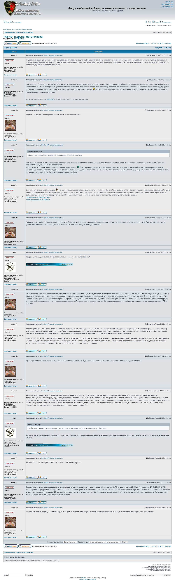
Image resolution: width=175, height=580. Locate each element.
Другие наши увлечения (25, 32)
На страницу (140, 43)
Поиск (155, 22)
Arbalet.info (169, 2)
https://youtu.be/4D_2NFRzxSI (38, 200)
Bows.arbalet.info (167, 7)
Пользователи (165, 22)
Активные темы (26, 29)
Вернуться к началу (10, 75)
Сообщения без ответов (11, 29)
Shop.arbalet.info (167, 4)
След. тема (167, 48)
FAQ (148, 22)
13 (166, 43)
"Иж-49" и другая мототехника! (23, 36)
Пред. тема (158, 48)
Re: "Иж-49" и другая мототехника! (52, 55)
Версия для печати (11, 48)
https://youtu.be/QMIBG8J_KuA (38, 197)
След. (169, 43)
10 (160, 43)
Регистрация (15, 22)
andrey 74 (50, 99)
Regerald (21, 38)
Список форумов (9, 32)
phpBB (83, 578)
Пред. (147, 43)
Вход (6, 22)
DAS (15, 38)
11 (162, 43)
